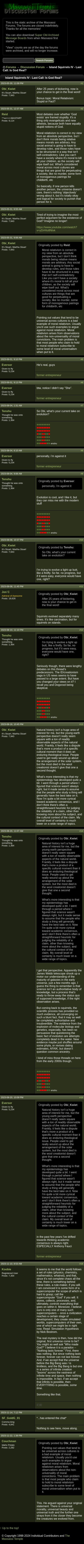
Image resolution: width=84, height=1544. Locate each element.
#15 (81, 1097)
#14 (81, 831)
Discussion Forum (32, 67)
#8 (82, 450)
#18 (81, 1435)
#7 (82, 405)
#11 (81, 586)
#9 (82, 473)
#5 (82, 359)
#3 (82, 209)
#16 (81, 1263)
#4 (82, 237)
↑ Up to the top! (9, 1528)
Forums (11, 67)
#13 (81, 724)
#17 (81, 1412)
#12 (81, 630)
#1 (82, 83)
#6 (82, 382)
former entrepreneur (49, 375)
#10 (81, 540)
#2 (82, 108)
